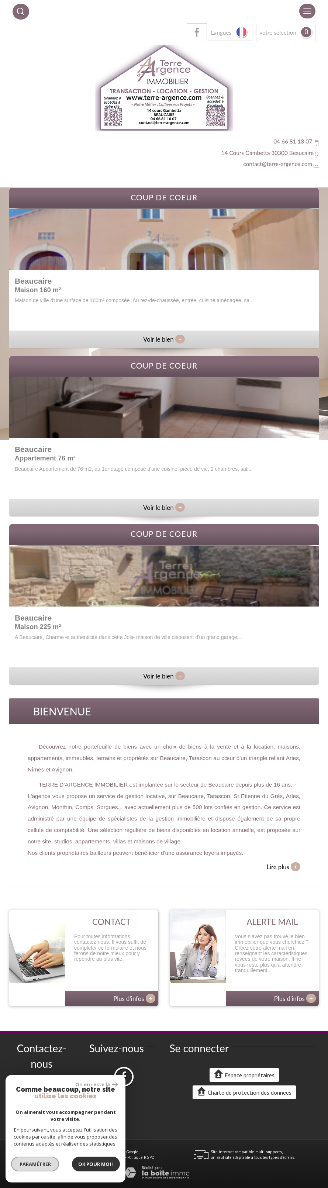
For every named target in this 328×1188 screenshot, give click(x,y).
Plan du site (23, 1157)
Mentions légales (52, 1157)
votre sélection (277, 32)
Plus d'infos (134, 998)
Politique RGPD (141, 1157)
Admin (118, 1157)
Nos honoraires (83, 1157)
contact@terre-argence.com (277, 163)
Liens (105, 1157)
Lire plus (283, 866)
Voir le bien (164, 339)
